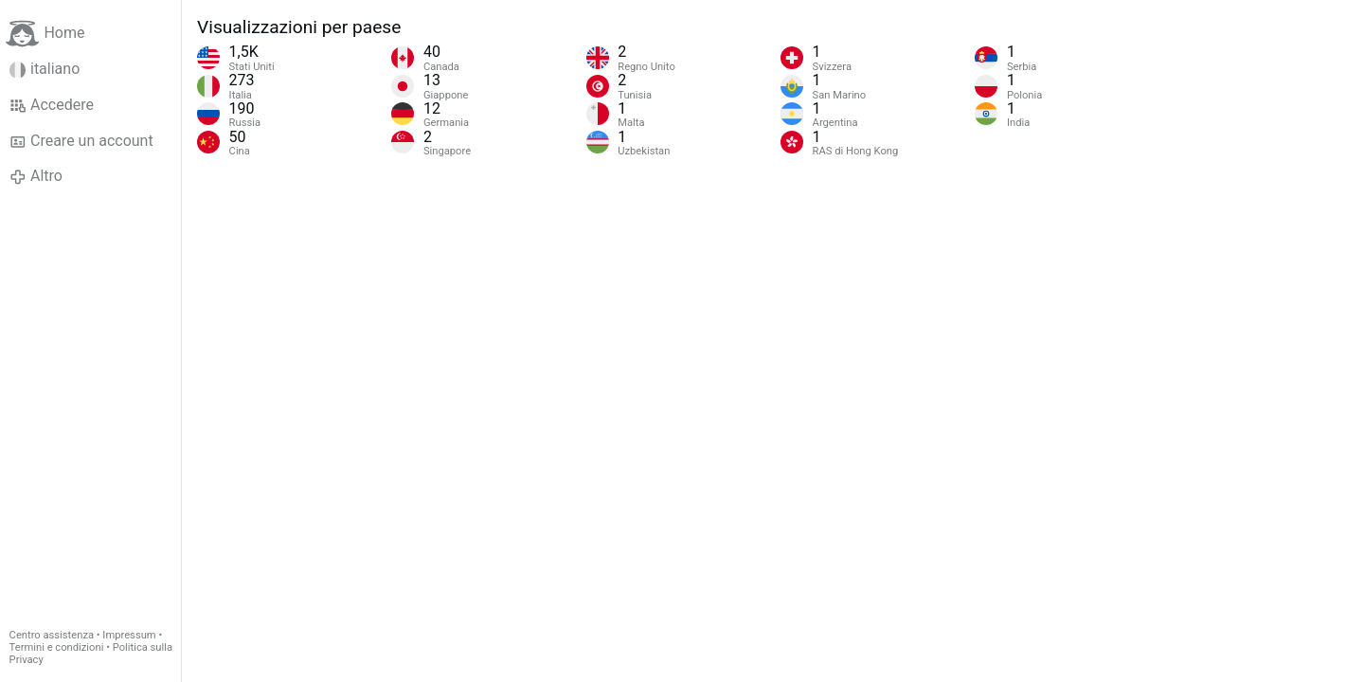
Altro (36, 176)
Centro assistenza (51, 635)
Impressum (128, 635)
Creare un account (81, 141)
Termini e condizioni (56, 647)
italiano (45, 69)
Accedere (51, 105)
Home (45, 33)
